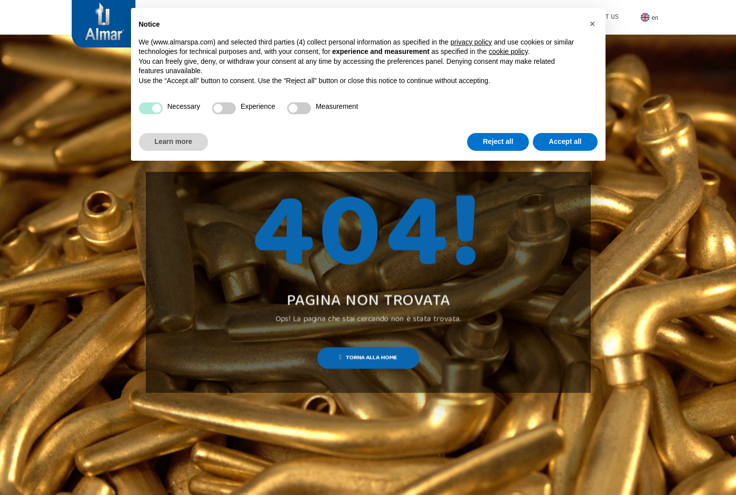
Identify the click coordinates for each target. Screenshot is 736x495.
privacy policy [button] (471, 42)
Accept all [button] (565, 141)
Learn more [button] (173, 141)
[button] (593, 24)
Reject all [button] (498, 141)
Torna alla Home (368, 358)
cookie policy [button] (508, 51)
